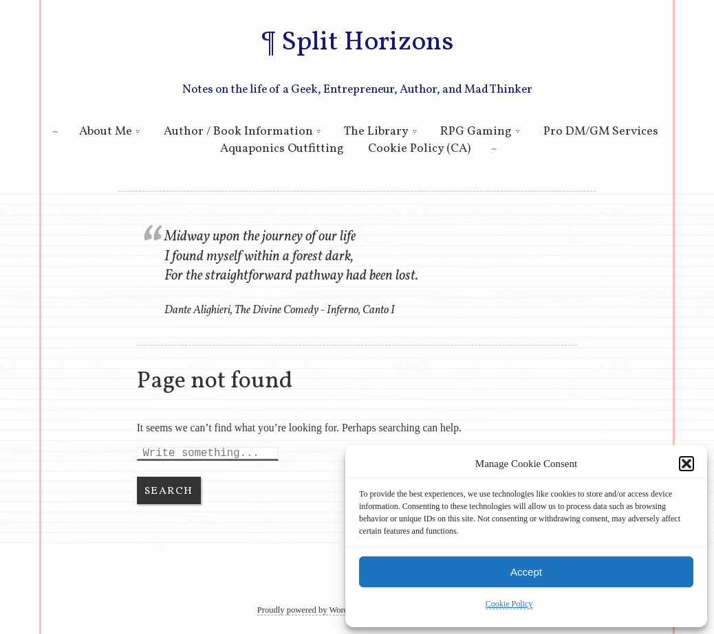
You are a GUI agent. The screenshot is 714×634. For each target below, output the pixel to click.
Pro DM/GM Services (600, 131)
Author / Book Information (238, 131)
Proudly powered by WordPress (312, 610)
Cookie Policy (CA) (419, 148)
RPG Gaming (476, 131)
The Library (376, 131)
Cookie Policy (509, 604)
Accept (526, 572)
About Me (105, 131)
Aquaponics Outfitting (282, 148)
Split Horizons (367, 42)
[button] (686, 464)
